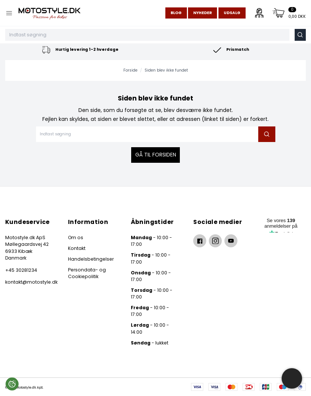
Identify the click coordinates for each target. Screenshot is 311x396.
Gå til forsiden (155, 154)
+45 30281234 (21, 270)
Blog (176, 13)
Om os (75, 237)
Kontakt (76, 248)
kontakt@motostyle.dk (30, 282)
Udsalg (232, 13)
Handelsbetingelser (91, 259)
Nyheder (202, 13)
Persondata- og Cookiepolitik (87, 273)
